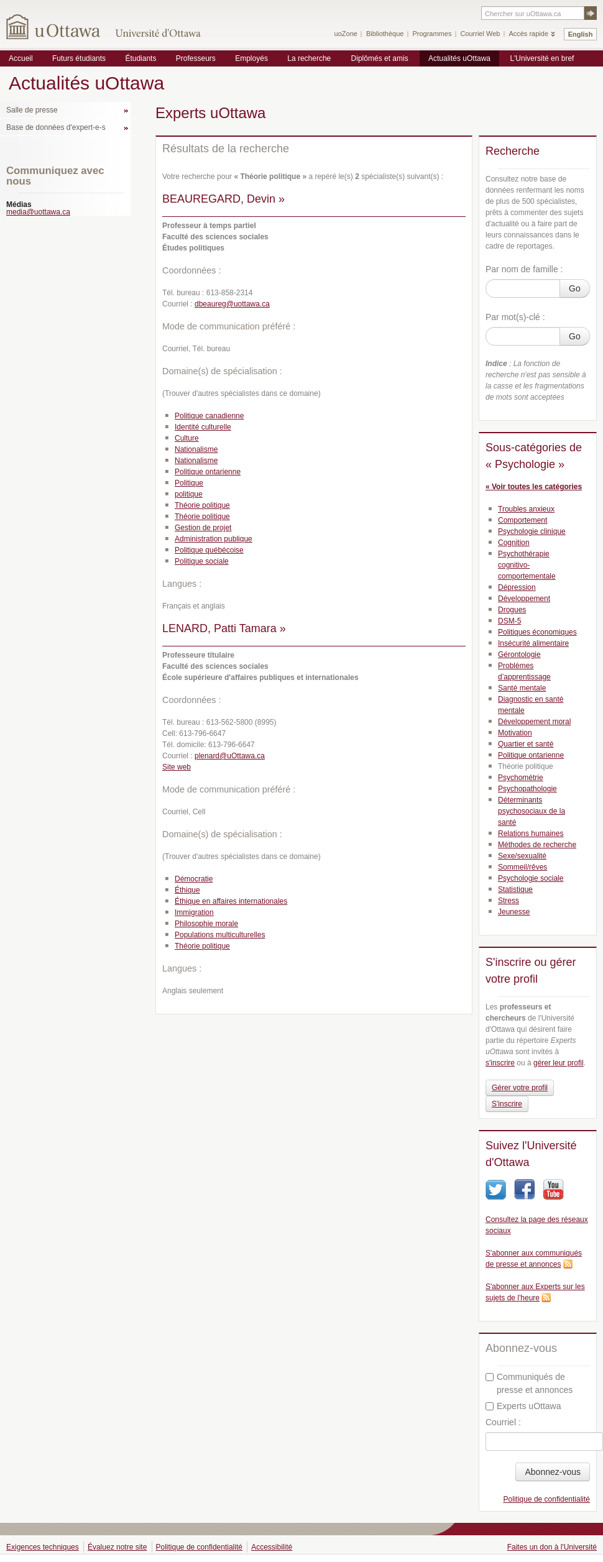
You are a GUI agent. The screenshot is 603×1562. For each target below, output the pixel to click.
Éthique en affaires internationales (231, 901)
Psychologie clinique (532, 531)
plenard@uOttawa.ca (230, 755)
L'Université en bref (542, 58)
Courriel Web (480, 33)
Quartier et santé (525, 744)
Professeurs (196, 58)
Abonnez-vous (553, 1472)
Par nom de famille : (524, 269)
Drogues (512, 609)
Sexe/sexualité (522, 856)
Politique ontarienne (208, 471)
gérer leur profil (558, 1063)
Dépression (517, 587)
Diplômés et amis (379, 58)
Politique (189, 483)
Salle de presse (32, 110)
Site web (176, 767)
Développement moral (534, 721)
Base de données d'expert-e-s (56, 127)
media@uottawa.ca (38, 212)
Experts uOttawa (523, 1406)
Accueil (21, 58)
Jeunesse (514, 911)
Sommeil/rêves (522, 867)
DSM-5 (509, 621)
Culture (187, 438)
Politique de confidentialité (547, 1499)
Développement (524, 598)
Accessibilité (271, 1547)
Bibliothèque (385, 33)
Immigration (194, 912)
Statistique (515, 889)
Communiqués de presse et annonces (529, 1383)
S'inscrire (507, 1104)
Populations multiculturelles (220, 934)
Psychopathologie (527, 788)
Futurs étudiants (79, 58)
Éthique (187, 890)
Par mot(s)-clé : (515, 317)
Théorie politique (202, 505)
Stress (508, 900)
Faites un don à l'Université (552, 1547)
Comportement (522, 520)
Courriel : (503, 1422)
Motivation (515, 732)
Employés (251, 58)
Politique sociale (202, 561)
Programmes (431, 33)
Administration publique (213, 539)
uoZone (345, 33)
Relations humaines (530, 833)
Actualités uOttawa (459, 58)
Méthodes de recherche (537, 844)
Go (575, 288)
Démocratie (194, 879)
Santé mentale (522, 688)
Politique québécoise (209, 550)
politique (189, 494)
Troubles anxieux (526, 509)
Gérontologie (519, 654)
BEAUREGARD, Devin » (223, 199)
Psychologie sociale (530, 878)
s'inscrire (500, 1063)
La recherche (309, 58)
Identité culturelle (203, 427)
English (580, 34)
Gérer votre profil (520, 1087)
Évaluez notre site (117, 1547)
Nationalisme (196, 449)
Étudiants (140, 58)
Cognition (514, 542)
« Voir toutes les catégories (534, 486)
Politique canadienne (209, 415)
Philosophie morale (206, 923)
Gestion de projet (203, 527)
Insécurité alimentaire (533, 643)
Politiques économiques (537, 632)
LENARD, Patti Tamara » (224, 628)
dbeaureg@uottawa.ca (232, 304)
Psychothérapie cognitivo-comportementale (527, 565)
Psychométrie (520, 777)
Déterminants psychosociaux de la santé (531, 811)
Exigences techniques (42, 1547)
